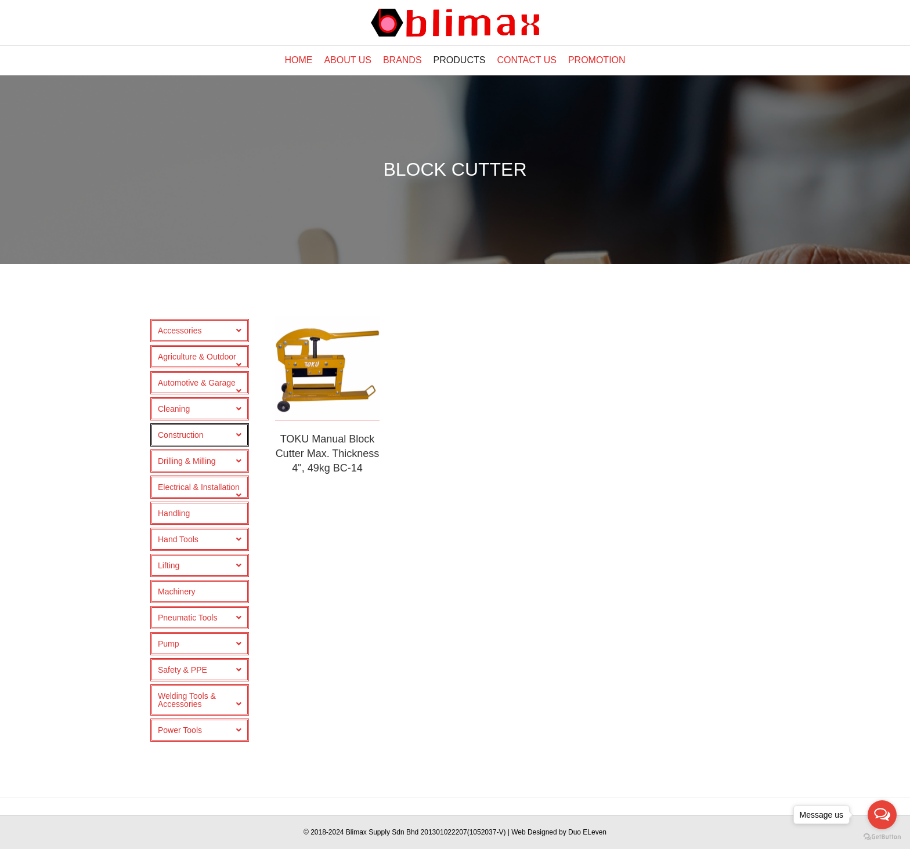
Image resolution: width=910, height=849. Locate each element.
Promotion (597, 60)
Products (460, 60)
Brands (402, 60)
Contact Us (527, 60)
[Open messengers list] (882, 814)
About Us (347, 60)
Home (298, 60)
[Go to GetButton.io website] (882, 837)
